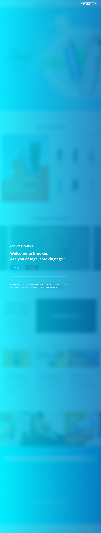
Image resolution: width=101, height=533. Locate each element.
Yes (17, 267)
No (32, 267)
